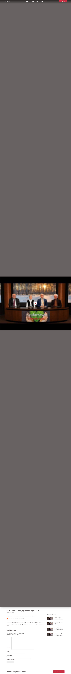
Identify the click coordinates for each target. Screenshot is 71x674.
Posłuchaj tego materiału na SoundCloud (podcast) (16, 618)
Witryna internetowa (11, 659)
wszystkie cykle (58, 671)
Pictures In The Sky (58, 617)
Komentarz (9, 648)
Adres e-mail (9, 656)
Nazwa (8, 652)
